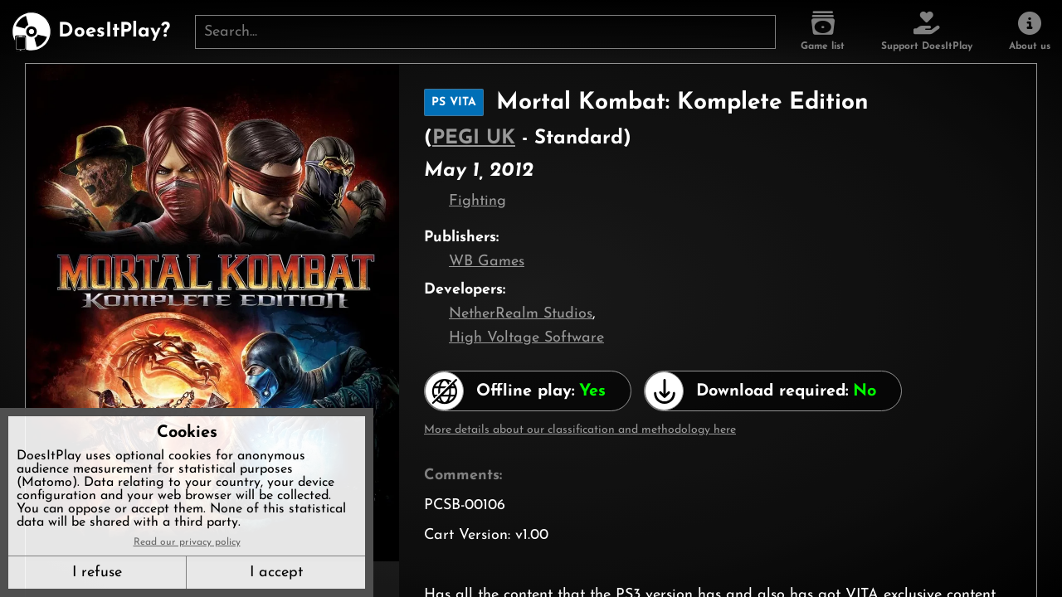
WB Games (486, 261)
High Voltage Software (526, 338)
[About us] (1029, 31)
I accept (276, 572)
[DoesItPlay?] (91, 31)
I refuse (97, 572)
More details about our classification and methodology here (580, 430)
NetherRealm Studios (520, 314)
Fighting (477, 201)
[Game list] (823, 31)
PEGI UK (473, 138)
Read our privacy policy (187, 542)
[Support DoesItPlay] (926, 31)
